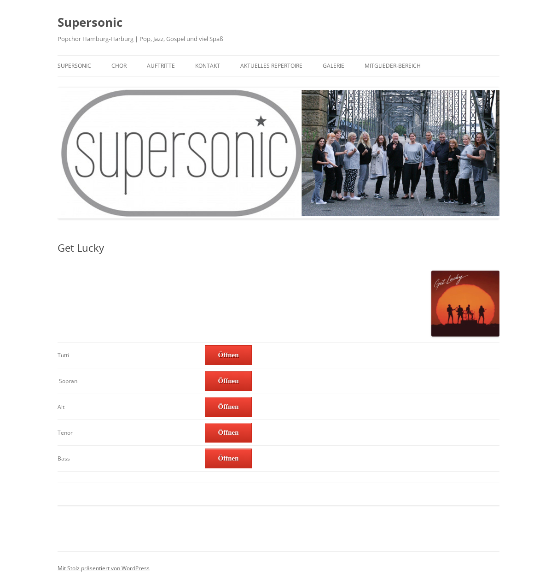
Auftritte (161, 66)
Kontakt (207, 66)
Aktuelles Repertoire (271, 66)
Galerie (333, 66)
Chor (119, 66)
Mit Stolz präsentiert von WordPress (104, 568)
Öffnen (228, 355)
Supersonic (90, 22)
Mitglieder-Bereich (393, 66)
